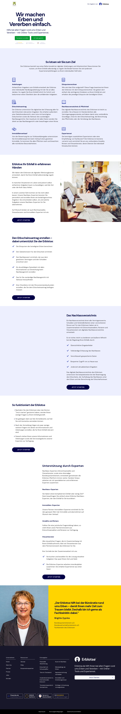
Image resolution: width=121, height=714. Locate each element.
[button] (95, 677)
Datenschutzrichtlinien (74, 711)
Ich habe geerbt (38, 38)
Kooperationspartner (27, 668)
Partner (8, 668)
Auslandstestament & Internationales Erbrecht (46, 680)
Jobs (7, 675)
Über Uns (9, 665)
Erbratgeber (43, 657)
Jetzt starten (23, 220)
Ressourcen (24, 657)
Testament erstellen (22, 38)
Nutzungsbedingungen (56, 711)
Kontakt (8, 678)
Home (8, 662)
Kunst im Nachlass (60, 662)
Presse (8, 672)
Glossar (23, 662)
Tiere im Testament (46, 672)
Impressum (42, 711)
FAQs (22, 665)
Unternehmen (10, 657)
